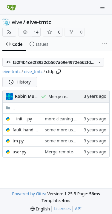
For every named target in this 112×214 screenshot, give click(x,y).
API (78, 208)
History (20, 82)
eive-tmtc (38, 22)
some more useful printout (71, 130)
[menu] (40, 209)
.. (10, 108)
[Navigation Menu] (103, 7)
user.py (19, 152)
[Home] (11, 7)
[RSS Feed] (9, 32)
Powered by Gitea (29, 193)
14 (36, 32)
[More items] (105, 44)
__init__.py (22, 119)
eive (17, 22)
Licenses (62, 208)
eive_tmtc (33, 71)
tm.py (18, 141)
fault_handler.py (26, 130)
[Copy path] (58, 72)
